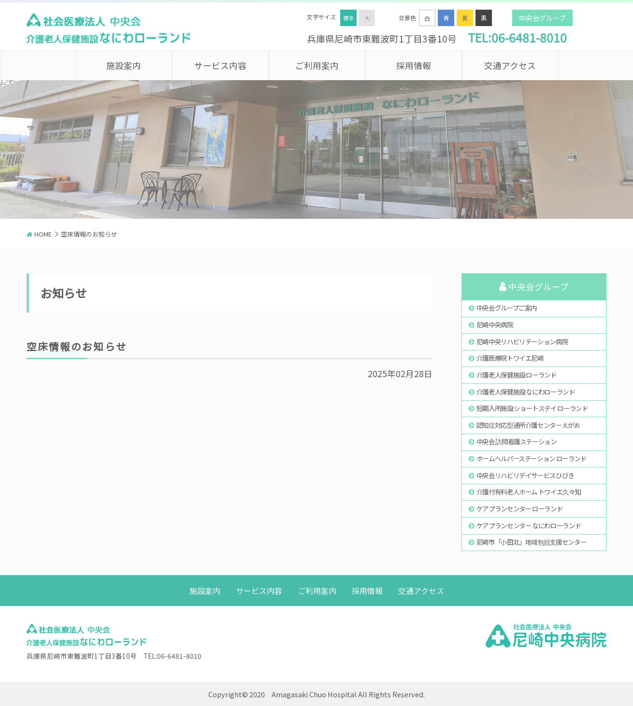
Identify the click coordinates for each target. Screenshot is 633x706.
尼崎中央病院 (494, 324)
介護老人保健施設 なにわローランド (525, 391)
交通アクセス (510, 65)
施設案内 (123, 65)
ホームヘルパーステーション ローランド (531, 458)
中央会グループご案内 (506, 307)
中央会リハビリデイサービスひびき (525, 475)
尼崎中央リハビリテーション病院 (522, 341)
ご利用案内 (317, 65)
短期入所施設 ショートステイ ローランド (532, 408)
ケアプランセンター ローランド (519, 508)
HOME (43, 234)
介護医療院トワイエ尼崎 (510, 358)
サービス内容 (220, 65)
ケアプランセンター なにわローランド (528, 525)
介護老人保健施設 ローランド (516, 375)
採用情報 (413, 65)
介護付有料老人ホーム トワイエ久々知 (528, 491)
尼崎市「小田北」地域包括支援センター (531, 542)
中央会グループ (542, 18)
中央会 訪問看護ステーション (516, 441)
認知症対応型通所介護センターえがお (528, 425)
